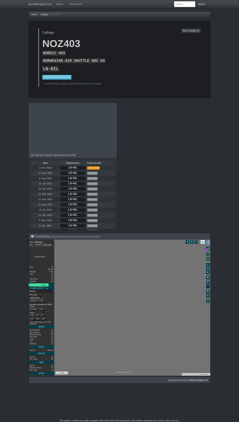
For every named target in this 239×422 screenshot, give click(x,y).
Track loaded (93, 168)
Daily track (92, 173)
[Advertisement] (73, 130)
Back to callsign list (191, 31)
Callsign (45, 14)
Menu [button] (60, 4)
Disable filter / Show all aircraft (57, 77)
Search (201, 4)
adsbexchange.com (198, 380)
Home (34, 14)
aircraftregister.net (40, 4)
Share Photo (75, 4)
